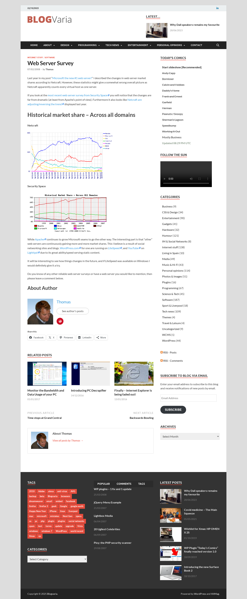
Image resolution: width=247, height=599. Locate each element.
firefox (32, 506)
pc (36, 521)
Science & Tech (170, 293)
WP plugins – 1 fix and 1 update (113, 489)
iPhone (53, 511)
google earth (77, 506)
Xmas (32, 536)
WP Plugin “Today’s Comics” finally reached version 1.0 (201, 549)
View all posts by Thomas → (67, 440)
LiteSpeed (114, 248)
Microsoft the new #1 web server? (72, 78)
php (42, 521)
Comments (124, 483)
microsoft (41, 516)
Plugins (166, 282)
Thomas (50, 69)
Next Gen (67, 516)
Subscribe (173, 409)
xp (39, 536)
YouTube (133, 248)
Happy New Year (37, 511)
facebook (70, 501)
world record (76, 531)
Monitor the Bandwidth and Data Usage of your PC (45, 392)
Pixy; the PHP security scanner (113, 542)
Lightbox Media (103, 515)
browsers (65, 496)
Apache (39, 239)
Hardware (168, 229)
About (47, 45)
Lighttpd (32, 252)
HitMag (215, 593)
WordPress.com (69, 248)
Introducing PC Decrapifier (88, 390)
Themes (166, 317)
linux (62, 511)
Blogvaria (52, 496)
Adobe (41, 491)
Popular (103, 483)
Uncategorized (170, 328)
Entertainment (138, 45)
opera (78, 516)
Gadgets (167, 223)
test (40, 526)
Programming (87, 45)
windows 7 (47, 531)
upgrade (70, 526)
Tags (141, 483)
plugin (51, 521)
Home (34, 45)
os (30, 521)
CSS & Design (170, 212)
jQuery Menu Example (107, 502)
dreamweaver (36, 501)
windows (33, 531)
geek (54, 506)
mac (31, 516)
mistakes (54, 516)
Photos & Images (172, 276)
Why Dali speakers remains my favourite (195, 24)
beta (42, 496)
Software (50, 57)
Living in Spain (170, 253)
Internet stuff (35, 57)
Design (65, 45)
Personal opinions (169, 45)
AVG (73, 491)
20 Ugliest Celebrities (107, 529)
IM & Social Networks (174, 241)
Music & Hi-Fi (170, 264)
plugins (61, 521)
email (49, 501)
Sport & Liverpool (172, 305)
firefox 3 (43, 506)
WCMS (166, 334)
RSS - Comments (171, 360)
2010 (32, 491)
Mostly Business (171, 137)
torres (49, 526)
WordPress (168, 340)
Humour (167, 235)
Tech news (112, 45)
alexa (51, 491)
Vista (80, 526)
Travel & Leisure (171, 323)
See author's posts (73, 311)
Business (167, 206)
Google (63, 506)
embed (59, 501)
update (58, 526)
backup (32, 496)
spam (31, 526)
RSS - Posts (168, 352)
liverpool (73, 511)
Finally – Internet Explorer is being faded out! (133, 392)
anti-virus (62, 491)
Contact (196, 45)
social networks (76, 521)
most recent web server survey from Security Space (77, 95)
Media (166, 258)
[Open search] (217, 45)
